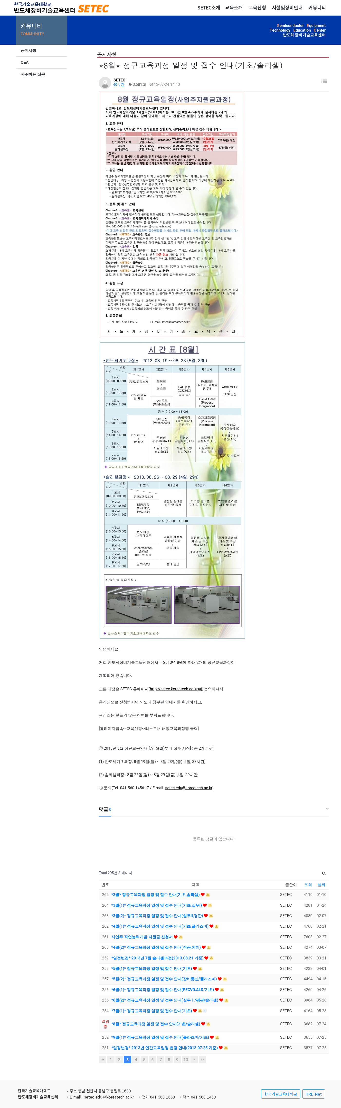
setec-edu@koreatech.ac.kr (188, 788)
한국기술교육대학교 (280, 1094)
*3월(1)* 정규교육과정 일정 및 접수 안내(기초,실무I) (157, 905)
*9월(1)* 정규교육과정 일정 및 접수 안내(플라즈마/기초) (160, 1037)
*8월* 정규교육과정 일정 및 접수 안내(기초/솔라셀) (156, 1024)
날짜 (321, 884)
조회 (308, 884)
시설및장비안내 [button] (287, 7)
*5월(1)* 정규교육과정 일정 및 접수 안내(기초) (152, 968)
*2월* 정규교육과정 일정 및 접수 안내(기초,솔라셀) (156, 894)
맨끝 (202, 1059)
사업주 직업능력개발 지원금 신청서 (142, 937)
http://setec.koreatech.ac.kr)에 (176, 689)
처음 (102, 1059)
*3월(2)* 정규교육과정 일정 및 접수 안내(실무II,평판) (157, 915)
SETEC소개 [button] (208, 7)
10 (185, 1059)
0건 (119, 84)
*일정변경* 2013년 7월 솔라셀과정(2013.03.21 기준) (157, 958)
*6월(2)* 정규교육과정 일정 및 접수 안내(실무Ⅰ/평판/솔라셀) (165, 1000)
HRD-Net (313, 1094)
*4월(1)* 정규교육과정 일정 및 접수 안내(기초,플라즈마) (160, 926)
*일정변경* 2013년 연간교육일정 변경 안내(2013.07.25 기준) (165, 1048)
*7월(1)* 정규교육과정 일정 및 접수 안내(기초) (152, 1011)
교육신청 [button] (257, 7)
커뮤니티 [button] (317, 7)
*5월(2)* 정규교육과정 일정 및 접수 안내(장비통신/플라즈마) (164, 979)
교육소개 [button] (234, 7)
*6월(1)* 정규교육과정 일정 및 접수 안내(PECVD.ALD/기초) (163, 989)
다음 (194, 1059)
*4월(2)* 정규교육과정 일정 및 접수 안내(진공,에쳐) (156, 947)
